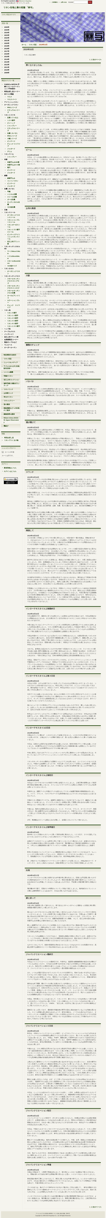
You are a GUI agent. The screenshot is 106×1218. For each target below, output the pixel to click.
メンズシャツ (9, 334)
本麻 (5, 159)
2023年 (6, 35)
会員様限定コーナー (11, 339)
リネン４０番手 (12, 321)
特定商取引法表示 (10, 355)
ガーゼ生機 (11, 199)
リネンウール (9, 154)
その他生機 (11, 207)
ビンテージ (11, 141)
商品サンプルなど (10, 342)
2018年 (6, 49)
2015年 (6, 56)
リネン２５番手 (12, 318)
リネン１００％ (9, 115)
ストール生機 (12, 197)
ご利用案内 (54, 2)
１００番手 (11, 120)
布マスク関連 (9, 94)
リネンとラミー (9, 401)
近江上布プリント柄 (11, 337)
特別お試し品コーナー (12, 91)
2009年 (6, 73)
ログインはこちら (10, 471)
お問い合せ (64, 2)
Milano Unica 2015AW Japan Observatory (11, 420)
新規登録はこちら (10, 468)
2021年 (6, 40)
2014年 (6, 59)
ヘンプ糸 (7, 329)
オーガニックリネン (11, 105)
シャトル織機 (8, 372)
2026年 (6, 27)
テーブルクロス (9, 331)
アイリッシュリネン (11, 102)
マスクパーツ (12, 99)
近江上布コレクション (11, 380)
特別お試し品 (9, 438)
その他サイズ (12, 266)
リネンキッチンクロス (12, 276)
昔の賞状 (7, 404)
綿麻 (5, 175)
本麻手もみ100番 (13, 162)
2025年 (6, 30)
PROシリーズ (12, 107)
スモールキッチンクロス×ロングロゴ (13, 281)
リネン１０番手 (12, 315)
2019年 (6, 46)
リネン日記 (7, 359)
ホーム (24, 45)
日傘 (5, 210)
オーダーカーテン (10, 347)
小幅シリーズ (12, 138)
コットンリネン (12, 181)
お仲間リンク (8, 393)
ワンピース (8, 345)
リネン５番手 (12, 313)
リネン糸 (7, 310)
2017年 (6, 51)
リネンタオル (9, 268)
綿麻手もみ (11, 178)
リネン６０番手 (12, 323)
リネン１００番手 (13, 326)
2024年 (6, 32)
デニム (9, 151)
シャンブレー (12, 126)
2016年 (6, 54)
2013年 (6, 62)
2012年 (6, 65)
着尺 (8, 167)
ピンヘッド (11, 123)
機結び (6, 426)
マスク (9, 97)
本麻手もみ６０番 (13, 165)
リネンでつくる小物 (11, 440)
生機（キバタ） (12, 133)
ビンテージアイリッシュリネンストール (13, 237)
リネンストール (9, 212)
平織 (8, 191)
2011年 (6, 67)
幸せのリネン (8, 397)
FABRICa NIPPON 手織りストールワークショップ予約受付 (12, 86)
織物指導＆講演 (9, 414)
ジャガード (11, 149)
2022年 (6, 38)
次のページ (97, 59)
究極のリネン (8, 376)
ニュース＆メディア (11, 362)
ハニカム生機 (12, 194)
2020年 (6, 43)
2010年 (6, 70)
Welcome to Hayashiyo (25, 1)
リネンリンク (8, 389)
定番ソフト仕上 (12, 118)
